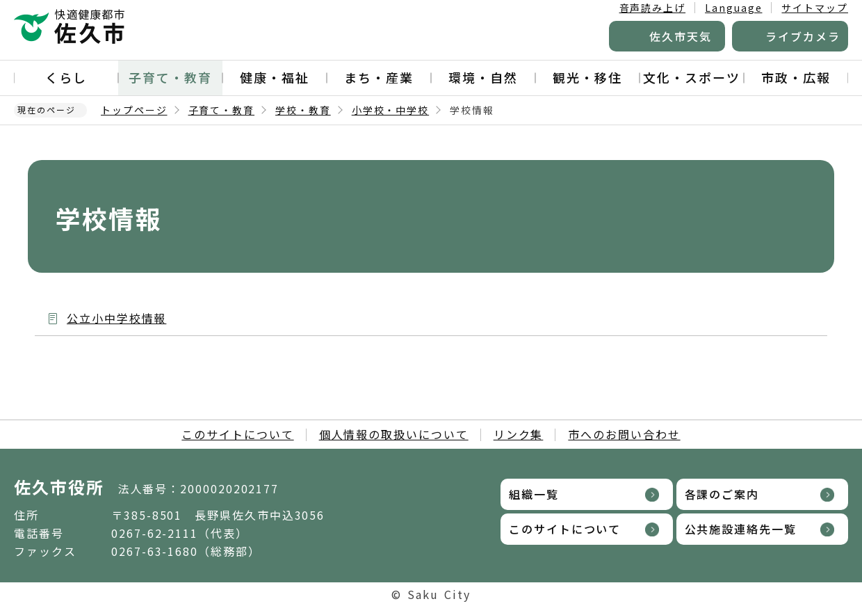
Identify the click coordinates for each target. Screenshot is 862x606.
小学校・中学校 (390, 110)
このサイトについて (237, 434)
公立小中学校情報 (116, 318)
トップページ (134, 110)
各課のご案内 (722, 494)
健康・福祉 (274, 77)
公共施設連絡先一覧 (741, 528)
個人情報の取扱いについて (394, 434)
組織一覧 (534, 494)
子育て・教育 (170, 77)
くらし (66, 77)
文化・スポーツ (691, 77)
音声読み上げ (652, 8)
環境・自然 (483, 77)
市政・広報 (796, 77)
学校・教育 (303, 110)
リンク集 (519, 434)
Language (733, 8)
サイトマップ (814, 8)
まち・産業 (379, 77)
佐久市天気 (680, 36)
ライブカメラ (802, 36)
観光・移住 (587, 77)
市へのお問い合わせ (624, 434)
